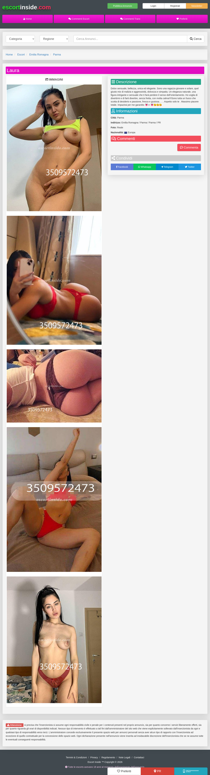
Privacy (94, 757)
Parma (57, 54)
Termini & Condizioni (76, 757)
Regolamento (108, 757)
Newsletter (196, 6)
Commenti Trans (130, 19)
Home (27, 19)
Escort (21, 54)
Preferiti (182, 19)
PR (157, 771)
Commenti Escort (78, 19)
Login (153, 6)
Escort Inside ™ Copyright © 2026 (105, 762)
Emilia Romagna (39, 54)
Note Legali (124, 757)
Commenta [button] (189, 147)
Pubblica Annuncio (122, 6)
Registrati (175, 6)
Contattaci (139, 757)
